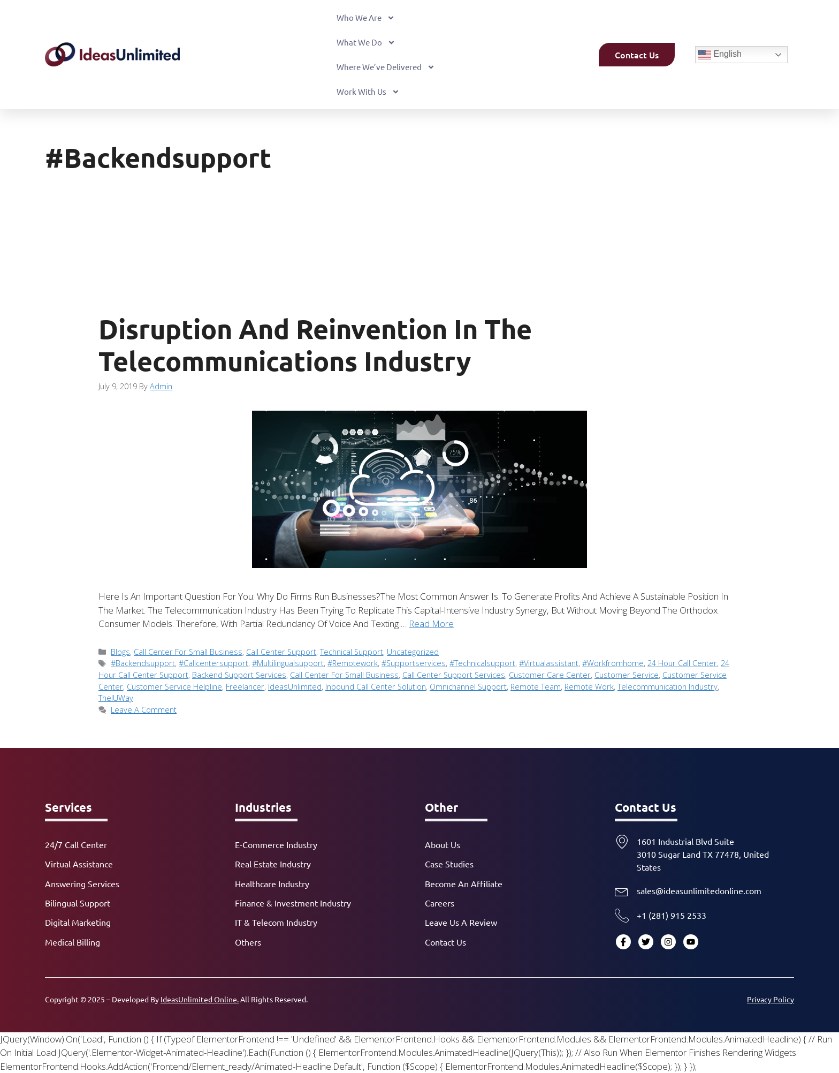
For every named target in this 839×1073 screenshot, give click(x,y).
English (720, 54)
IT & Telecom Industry (276, 922)
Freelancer (245, 687)
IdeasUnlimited (295, 687)
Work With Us (368, 91)
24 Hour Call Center (682, 663)
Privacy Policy (770, 999)
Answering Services (82, 883)
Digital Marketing (78, 922)
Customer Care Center (550, 675)
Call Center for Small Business (188, 652)
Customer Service (626, 675)
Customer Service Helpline (174, 687)
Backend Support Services (239, 675)
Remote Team (535, 687)
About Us (442, 844)
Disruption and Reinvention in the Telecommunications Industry (315, 344)
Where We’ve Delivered (386, 67)
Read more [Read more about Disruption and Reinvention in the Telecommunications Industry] (431, 623)
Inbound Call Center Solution (375, 687)
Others (248, 942)
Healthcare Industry (272, 883)
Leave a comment (144, 710)
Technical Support (351, 652)
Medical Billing (72, 942)
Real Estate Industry (273, 863)
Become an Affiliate (463, 883)
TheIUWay (115, 698)
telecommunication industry (667, 687)
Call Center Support (281, 652)
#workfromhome (613, 663)
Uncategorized (413, 652)
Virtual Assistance (79, 863)
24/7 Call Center (76, 844)
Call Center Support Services (453, 675)
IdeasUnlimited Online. (200, 999)
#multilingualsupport (288, 663)
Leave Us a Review (461, 922)
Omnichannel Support (468, 687)
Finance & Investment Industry (293, 902)
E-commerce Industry (276, 844)
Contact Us (445, 942)
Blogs (120, 652)
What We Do (366, 42)
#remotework (352, 663)
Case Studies (449, 863)
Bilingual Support (77, 902)
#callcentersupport (213, 663)
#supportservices (414, 663)
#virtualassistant (548, 663)
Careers (439, 902)
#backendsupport (143, 663)
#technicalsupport (482, 663)
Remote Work (589, 687)
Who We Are (366, 18)
